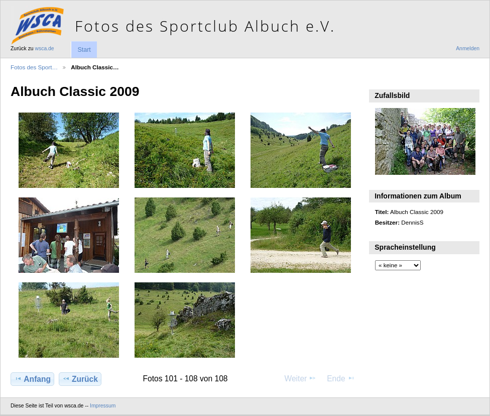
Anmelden (467, 48)
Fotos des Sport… (34, 67)
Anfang (32, 378)
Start (83, 49)
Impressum (102, 405)
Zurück (80, 378)
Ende (341, 378)
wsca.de (44, 48)
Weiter (301, 378)
